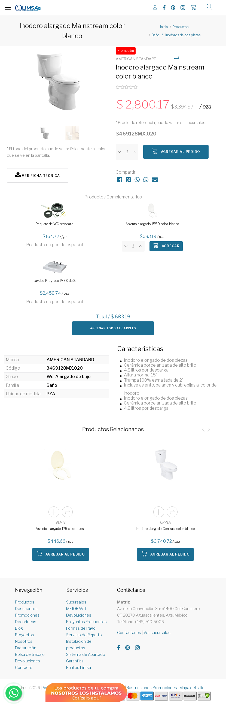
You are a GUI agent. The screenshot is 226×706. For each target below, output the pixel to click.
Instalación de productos (78, 644)
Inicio (164, 27)
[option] (58, 83)
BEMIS (61, 522)
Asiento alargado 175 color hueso (60, 529)
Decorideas (25, 621)
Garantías (75, 661)
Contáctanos (129, 632)
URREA (165, 522)
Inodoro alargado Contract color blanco (165, 529)
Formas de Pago (81, 628)
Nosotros (23, 641)
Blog (19, 628)
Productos (180, 27)
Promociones (27, 615)
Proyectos (24, 634)
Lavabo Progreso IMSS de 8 (54, 281)
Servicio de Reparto (84, 634)
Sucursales (76, 602)
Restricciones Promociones (152, 687)
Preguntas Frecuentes (86, 621)
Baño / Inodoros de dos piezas (176, 35)
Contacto (23, 667)
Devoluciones (27, 661)
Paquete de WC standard (55, 224)
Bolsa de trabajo (30, 654)
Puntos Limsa (78, 667)
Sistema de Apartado (85, 654)
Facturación (25, 647)
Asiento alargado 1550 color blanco (152, 224)
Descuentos (26, 608)
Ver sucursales (156, 632)
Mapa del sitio (191, 687)
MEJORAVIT (76, 608)
